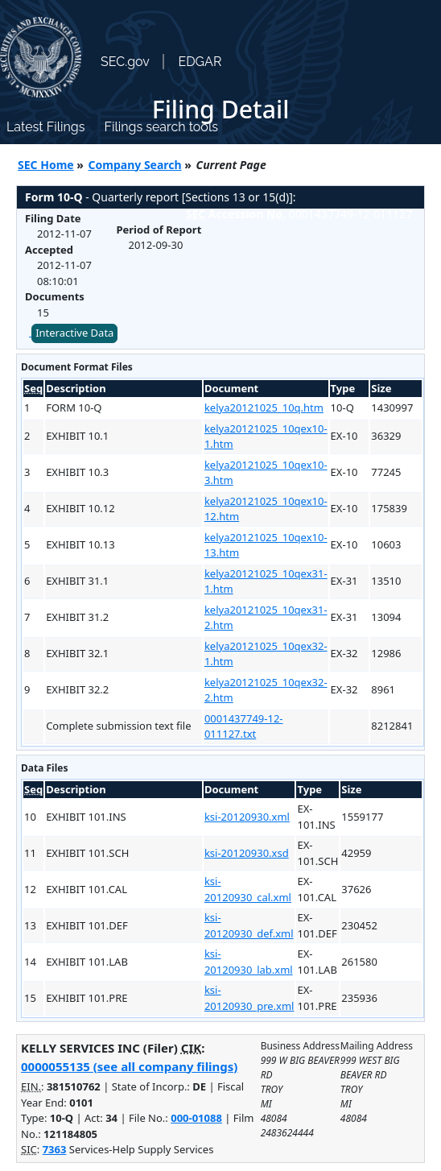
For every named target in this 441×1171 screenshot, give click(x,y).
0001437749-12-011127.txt (243, 726)
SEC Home (46, 164)
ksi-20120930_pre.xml (249, 998)
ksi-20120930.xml (247, 816)
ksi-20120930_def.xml (249, 925)
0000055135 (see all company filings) (129, 1066)
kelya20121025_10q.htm (264, 407)
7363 (55, 1149)
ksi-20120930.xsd (246, 853)
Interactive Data (74, 332)
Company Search (135, 164)
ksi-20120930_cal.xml (247, 889)
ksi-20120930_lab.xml (248, 961)
